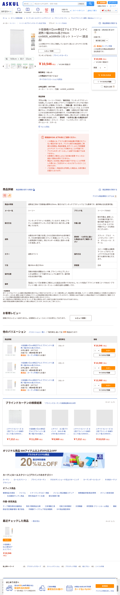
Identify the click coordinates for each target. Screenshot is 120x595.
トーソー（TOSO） (61, 23)
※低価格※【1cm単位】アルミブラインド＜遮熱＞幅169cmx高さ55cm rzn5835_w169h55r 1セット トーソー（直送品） (8, 547)
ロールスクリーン (20, 480)
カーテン (6, 480)
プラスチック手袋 (71, 566)
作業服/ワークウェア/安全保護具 (40, 509)
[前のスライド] (3, 66)
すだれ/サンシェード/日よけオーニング (64, 480)
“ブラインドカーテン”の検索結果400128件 (60, 403)
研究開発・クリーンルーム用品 (98, 506)
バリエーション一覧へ (37, 332)
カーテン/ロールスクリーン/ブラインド (38, 18)
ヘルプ (114, 6)
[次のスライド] (35, 66)
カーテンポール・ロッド (92, 480)
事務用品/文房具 (9, 493)
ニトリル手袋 (99, 566)
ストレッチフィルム (53, 566)
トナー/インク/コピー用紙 (39, 493)
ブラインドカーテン (60, 18)
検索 (90, 3)
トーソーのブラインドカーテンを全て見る (32, 23)
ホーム (5, 18)
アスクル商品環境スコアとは (105, 196)
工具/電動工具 (50, 506)
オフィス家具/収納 (16, 18)
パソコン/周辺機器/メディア (63, 493)
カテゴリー (6, 11)
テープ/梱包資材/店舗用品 (12, 506)
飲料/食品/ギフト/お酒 (36, 496)
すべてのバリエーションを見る (50, 79)
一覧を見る (35, 521)
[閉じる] (116, 578)
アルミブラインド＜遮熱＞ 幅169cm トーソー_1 (86, 18)
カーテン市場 (107, 46)
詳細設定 (81, 3)
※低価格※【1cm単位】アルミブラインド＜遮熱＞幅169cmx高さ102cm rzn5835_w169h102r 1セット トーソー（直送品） (37, 364)
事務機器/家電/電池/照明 (87, 493)
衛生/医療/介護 (54, 496)
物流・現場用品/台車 (33, 506)
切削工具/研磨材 (65, 506)
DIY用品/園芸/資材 (63, 509)
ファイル (22, 493)
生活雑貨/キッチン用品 (15, 496)
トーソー (12, 23)
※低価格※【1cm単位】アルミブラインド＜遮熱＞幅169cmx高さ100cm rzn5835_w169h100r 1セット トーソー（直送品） (37, 346)
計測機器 (79, 506)
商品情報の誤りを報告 (25, 190)
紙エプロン (86, 566)
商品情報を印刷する (108, 23)
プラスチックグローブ (34, 566)
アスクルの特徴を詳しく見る (105, 591)
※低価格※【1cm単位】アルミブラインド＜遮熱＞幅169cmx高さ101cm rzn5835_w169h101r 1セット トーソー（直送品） (37, 381)
